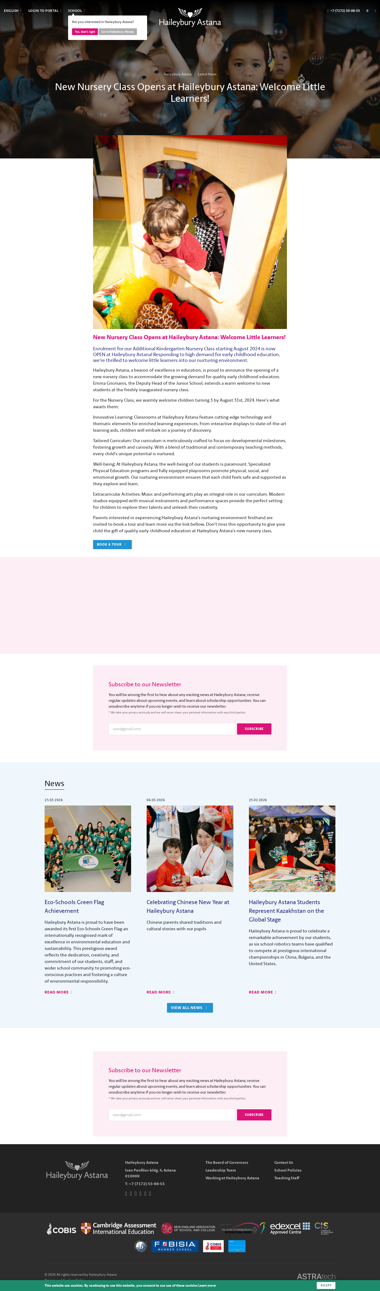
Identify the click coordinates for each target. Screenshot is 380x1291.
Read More (58, 992)
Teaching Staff (286, 1178)
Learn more (207, 1285)
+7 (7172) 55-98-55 (147, 1183)
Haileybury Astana (177, 74)
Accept (326, 1285)
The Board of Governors (227, 1162)
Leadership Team (221, 1170)
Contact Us (283, 1162)
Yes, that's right (85, 31)
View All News (189, 1007)
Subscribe (254, 729)
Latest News (207, 74)
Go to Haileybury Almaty (118, 31)
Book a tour (111, 544)
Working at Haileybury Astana (232, 1178)
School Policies (287, 1170)
